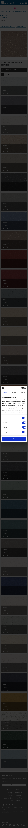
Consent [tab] (5, 392)
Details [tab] (14, 392)
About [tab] (23, 392)
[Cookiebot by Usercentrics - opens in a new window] (20, 388)
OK (14, 438)
